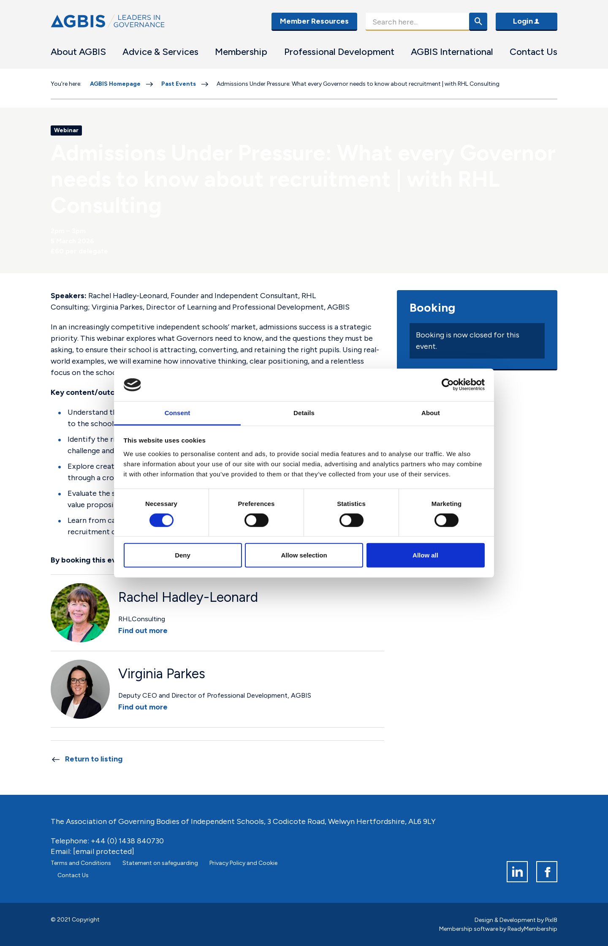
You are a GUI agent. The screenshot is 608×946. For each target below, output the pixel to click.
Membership (241, 51)
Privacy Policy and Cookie (243, 863)
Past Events (178, 83)
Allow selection (304, 555)
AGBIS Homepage (115, 83)
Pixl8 (551, 920)
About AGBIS (78, 51)
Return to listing (93, 759)
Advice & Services (160, 51)
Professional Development (339, 51)
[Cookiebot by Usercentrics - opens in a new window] (448, 384)
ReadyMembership (532, 928)
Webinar (66, 130)
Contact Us (533, 51)
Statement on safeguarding (160, 863)
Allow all (425, 555)
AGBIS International (452, 51)
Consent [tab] (177, 412)
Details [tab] (304, 412)
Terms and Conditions (81, 863)
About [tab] (430, 412)
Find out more (143, 630)
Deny (182, 555)
